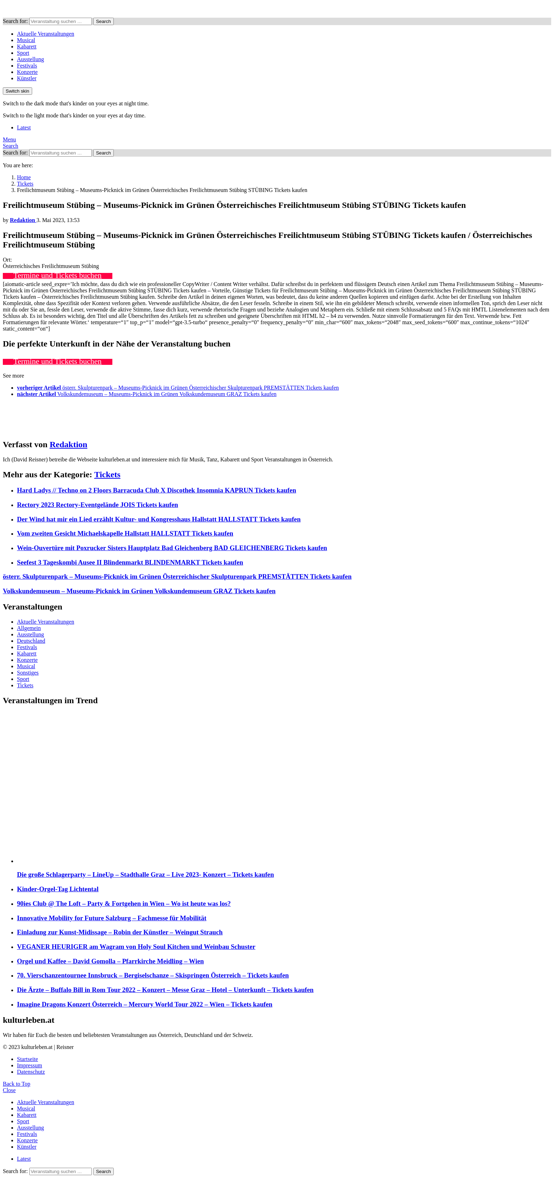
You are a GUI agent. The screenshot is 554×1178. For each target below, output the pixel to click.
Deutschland (31, 641)
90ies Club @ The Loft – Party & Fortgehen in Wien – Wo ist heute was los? (124, 903)
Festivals (27, 66)
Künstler (26, 78)
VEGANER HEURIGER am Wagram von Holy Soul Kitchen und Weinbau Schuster (136, 946)
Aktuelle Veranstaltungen (45, 34)
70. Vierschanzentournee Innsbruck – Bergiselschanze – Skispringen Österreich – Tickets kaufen (153, 975)
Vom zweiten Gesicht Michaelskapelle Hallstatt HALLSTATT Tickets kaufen (125, 533)
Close (9, 1090)
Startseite (27, 1059)
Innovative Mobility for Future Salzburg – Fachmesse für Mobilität (111, 918)
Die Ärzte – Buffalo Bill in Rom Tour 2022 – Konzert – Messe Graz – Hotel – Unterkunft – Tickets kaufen (165, 989)
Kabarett (26, 46)
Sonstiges (28, 673)
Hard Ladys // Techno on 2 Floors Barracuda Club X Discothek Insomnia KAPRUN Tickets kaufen (156, 490)
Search (103, 21)
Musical (26, 40)
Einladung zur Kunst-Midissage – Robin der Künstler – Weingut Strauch (120, 932)
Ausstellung (30, 59)
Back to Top (16, 1084)
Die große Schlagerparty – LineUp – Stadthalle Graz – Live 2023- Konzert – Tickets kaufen (145, 874)
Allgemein (29, 628)
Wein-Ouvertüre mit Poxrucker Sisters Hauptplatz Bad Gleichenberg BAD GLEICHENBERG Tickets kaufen (172, 548)
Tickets (107, 474)
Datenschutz (31, 1072)
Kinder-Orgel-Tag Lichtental (58, 889)
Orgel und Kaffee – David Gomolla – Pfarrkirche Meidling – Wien (110, 961)
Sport (23, 53)
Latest (24, 127)
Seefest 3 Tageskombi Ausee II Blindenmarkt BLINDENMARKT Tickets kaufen (130, 562)
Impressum (29, 1065)
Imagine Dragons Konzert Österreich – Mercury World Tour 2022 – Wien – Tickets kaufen (144, 1004)
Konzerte (27, 72)
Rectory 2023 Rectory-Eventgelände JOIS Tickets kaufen (97, 504)
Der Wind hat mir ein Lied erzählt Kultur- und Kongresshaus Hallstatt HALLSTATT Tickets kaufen (159, 519)
